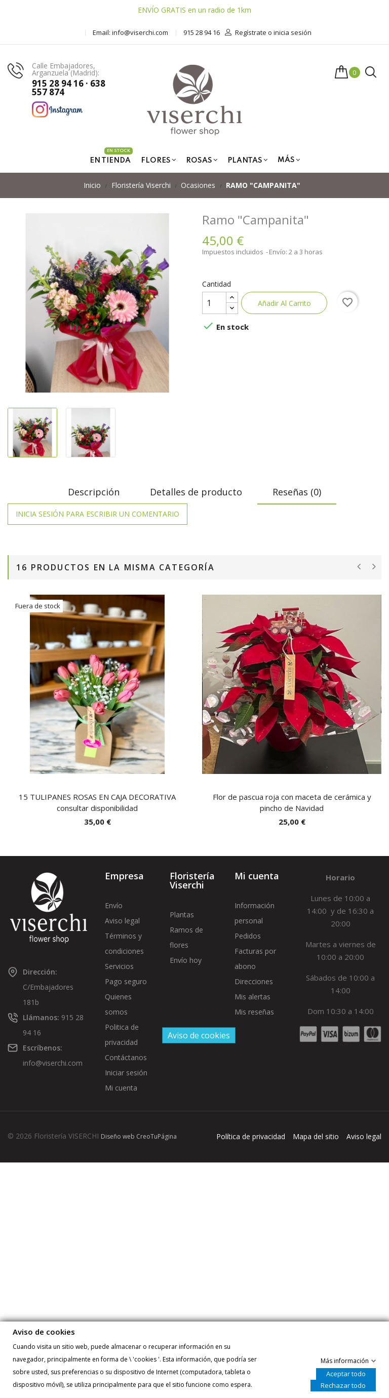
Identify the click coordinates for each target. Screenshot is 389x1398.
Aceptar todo (346, 1373)
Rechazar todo (343, 1384)
